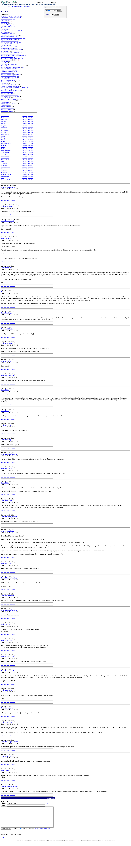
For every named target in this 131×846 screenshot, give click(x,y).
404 (16, 64)
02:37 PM (30, 170)
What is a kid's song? (6, 23)
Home (28, 6)
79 (25, 55)
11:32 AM (30, 138)
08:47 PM (30, 127)
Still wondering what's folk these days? (10, 17)
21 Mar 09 (24, 172)
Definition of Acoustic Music (8, 71)
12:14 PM (30, 141)
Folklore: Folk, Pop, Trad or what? (9, 84)
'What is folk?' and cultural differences (10, 99)
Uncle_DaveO (4, 119)
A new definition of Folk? (7, 92)
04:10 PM (30, 163)
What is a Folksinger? (6, 106)
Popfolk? (3, 27)
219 (20, 74)
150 (20, 42)
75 (8, 20)
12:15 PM (30, 143)
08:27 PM (30, 123)
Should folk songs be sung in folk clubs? (10, 58)
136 (16, 36)
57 (14, 57)
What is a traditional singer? (7, 36)
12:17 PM (30, 145)
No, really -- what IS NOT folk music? (10, 52)
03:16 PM (30, 161)
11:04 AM (30, 178)
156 (14, 19)
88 (9, 29)
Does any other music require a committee (11, 67)
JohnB (2, 178)
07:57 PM (30, 116)
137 (13, 33)
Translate (12, 200)
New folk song (4, 22)
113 (16, 70)
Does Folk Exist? (5, 32)
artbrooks (3, 125)
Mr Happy (3, 136)
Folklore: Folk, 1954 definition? (8, 39)
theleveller (3, 154)
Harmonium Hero (5, 167)
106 (18, 76)
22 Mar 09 (24, 178)
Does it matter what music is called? (9, 77)
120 (17, 44)
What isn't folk (4, 29)
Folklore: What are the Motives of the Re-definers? (13, 87)
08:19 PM (30, 121)
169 (19, 80)
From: (3, 187)
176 (21, 52)
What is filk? (4, 62)
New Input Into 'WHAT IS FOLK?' (9, 95)
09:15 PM (30, 132)
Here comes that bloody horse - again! (10, 35)
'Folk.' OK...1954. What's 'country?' (9, 41)
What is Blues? (4, 61)
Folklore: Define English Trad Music (9, 42)
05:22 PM (30, 176)
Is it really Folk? (5, 89)
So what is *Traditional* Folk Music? (10, 16)
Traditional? (4, 20)
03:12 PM (30, 159)
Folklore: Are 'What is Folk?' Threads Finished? (12, 55)
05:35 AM (30, 136)
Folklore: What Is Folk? (6, 19)
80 (9, 61)
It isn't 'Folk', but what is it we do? (9, 80)
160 (18, 54)
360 (16, 46)
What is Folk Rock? (5, 97)
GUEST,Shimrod (5, 134)
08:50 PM (30, 128)
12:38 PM (30, 148)
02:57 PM (30, 158)
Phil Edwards (4, 117)
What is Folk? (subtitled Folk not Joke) (10, 86)
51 (12, 106)
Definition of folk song (6, 33)
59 (17, 103)
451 (20, 77)
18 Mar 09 (24, 116)
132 (13, 79)
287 (14, 26)
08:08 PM (30, 117)
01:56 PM (30, 156)
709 (11, 32)
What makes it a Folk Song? (7, 64)
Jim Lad (3, 161)
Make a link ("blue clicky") (43, 832)
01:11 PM (30, 174)
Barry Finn (3, 123)
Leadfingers (4, 127)
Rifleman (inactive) (5, 143)
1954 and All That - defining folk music (10, 49)
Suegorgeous (4, 170)
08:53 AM (30, 167)
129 (22, 58)
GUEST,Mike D (5, 116)
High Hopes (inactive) (6, 174)
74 (10, 45)
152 (23, 67)
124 (27, 87)
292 (13, 25)
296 (13, 60)
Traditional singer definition (7, 46)
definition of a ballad (6, 73)
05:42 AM (30, 165)
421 (20, 16)
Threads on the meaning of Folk (8, 76)
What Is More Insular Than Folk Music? (10, 96)
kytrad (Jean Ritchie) (6, 179)
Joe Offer (3, 121)
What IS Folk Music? (6, 79)
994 (21, 49)
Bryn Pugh (3, 141)
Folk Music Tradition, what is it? (8, 68)
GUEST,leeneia (5, 152)
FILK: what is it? (5, 105)
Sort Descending (22, 6)
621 (16, 48)
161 (21, 17)
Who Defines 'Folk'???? (6, 26)
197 (12, 73)
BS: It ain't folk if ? (5, 51)
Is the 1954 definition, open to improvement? (11, 38)
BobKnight (4, 148)
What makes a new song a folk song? (10, 30)
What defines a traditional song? (8, 54)
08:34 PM (30, 125)
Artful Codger (4, 128)
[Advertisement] (55, 30)
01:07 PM (30, 154)
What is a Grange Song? (6, 111)
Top (5, 200)
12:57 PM (30, 152)
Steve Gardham (5, 176)
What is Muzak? (5, 102)
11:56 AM (30, 139)
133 (18, 39)
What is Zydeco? (5, 45)
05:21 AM (30, 134)
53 (12, 23)
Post (2, 200)
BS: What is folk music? (7, 108)
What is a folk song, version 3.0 (8, 100)
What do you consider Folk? (7, 70)
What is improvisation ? (6, 109)
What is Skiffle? (5, 83)
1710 (20, 30)
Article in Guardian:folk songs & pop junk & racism (13, 65)
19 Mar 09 (24, 134)
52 (16, 71)
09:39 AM (30, 169)
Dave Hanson (4, 169)
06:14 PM (30, 179)
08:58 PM (30, 130)
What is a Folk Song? (6, 25)
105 (24, 38)
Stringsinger (4, 163)
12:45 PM (30, 150)
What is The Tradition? (6, 60)
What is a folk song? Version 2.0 (8, 103)
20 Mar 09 (24, 165)
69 (13, 108)
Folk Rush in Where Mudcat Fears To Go (11, 90)
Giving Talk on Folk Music (7, 81)
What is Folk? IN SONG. (7, 93)
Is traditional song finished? (7, 48)
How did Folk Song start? (7, 57)
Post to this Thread (12, 6)
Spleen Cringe (4, 165)
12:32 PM (30, 147)
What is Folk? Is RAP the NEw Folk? (10, 74)
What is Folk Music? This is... (8, 44)
